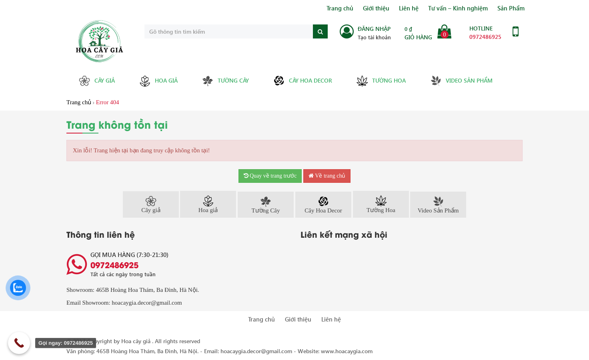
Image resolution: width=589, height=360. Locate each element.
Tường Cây (225, 81)
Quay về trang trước (270, 176)
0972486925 (485, 36)
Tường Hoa (381, 81)
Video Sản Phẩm (461, 81)
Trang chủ (340, 8)
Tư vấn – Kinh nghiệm (458, 8)
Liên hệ (409, 8)
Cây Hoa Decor (302, 81)
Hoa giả (158, 81)
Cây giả (96, 81)
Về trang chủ (327, 176)
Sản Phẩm (511, 8)
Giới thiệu (376, 8)
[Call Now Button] (19, 343)
